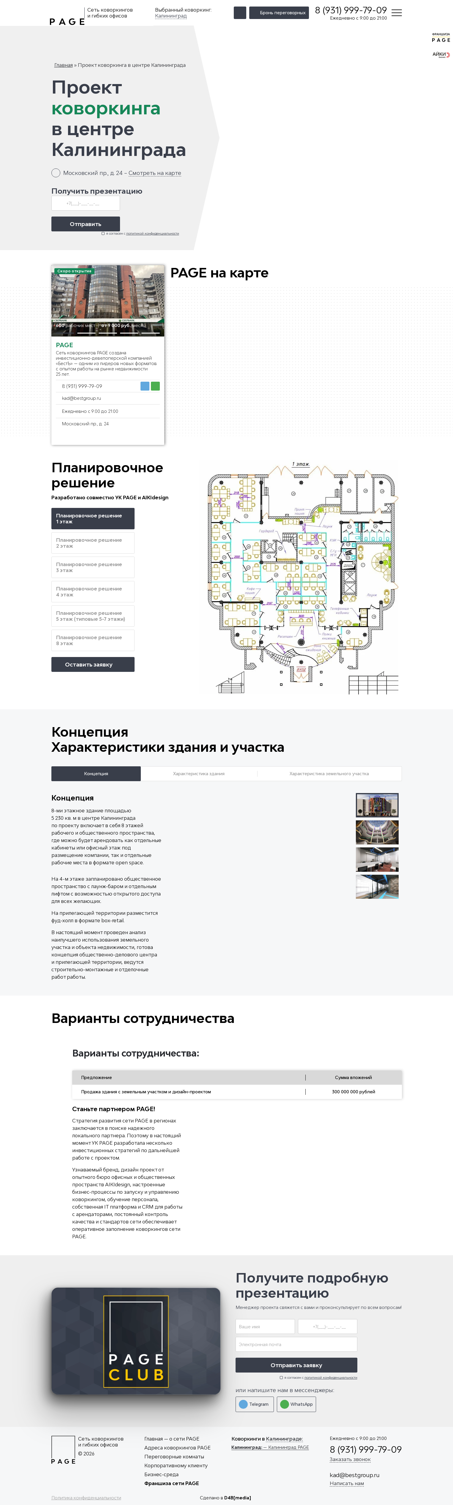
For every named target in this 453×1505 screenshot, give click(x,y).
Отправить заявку (296, 1365)
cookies (350, 1492)
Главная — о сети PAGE (171, 1439)
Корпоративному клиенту (176, 1465)
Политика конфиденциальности (86, 1497)
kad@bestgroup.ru (81, 398)
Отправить (85, 224)
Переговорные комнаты (174, 1457)
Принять (426, 1487)
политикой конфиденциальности (152, 233)
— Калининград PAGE (270, 1447)
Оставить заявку (93, 664)
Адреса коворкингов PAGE (177, 1448)
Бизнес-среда (161, 1474)
